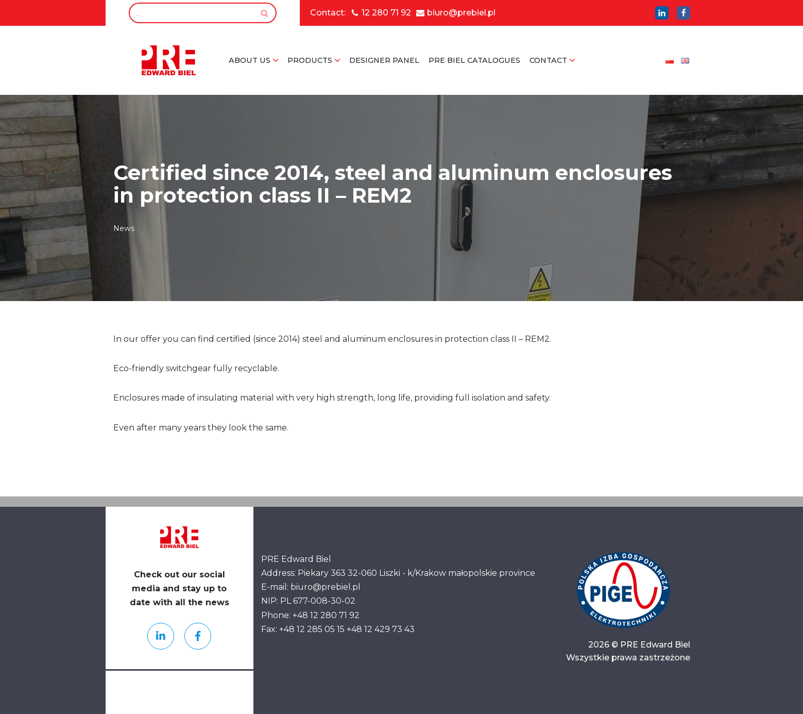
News (123, 228)
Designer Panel (384, 60)
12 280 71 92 (386, 13)
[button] (275, 60)
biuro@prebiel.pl (461, 13)
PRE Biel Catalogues (474, 60)
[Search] (191, 13)
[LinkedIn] (662, 13)
